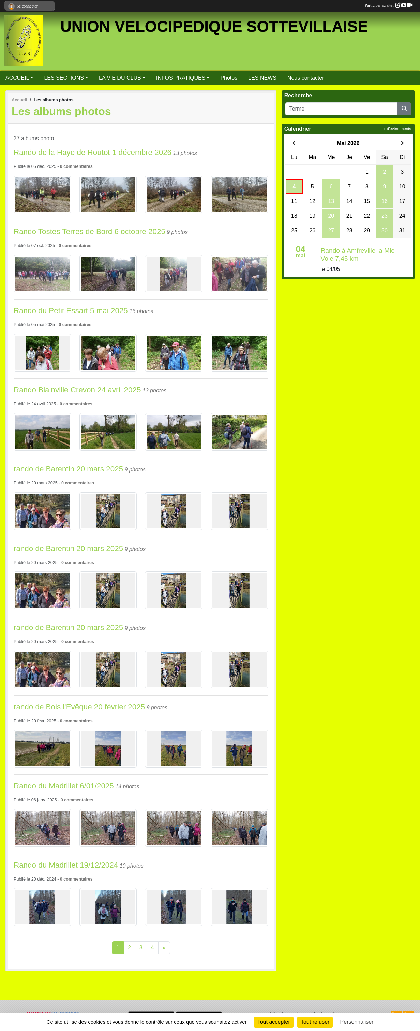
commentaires (77, 166)
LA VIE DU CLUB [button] (120, 78)
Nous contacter (305, 78)
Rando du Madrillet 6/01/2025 (64, 786)
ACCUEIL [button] (17, 78)
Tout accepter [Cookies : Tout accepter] (273, 1022)
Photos (228, 78)
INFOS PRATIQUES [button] (181, 78)
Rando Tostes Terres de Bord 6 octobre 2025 (89, 231)
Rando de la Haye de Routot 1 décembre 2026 (92, 152)
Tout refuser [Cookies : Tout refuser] (315, 1022)
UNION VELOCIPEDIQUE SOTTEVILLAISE (214, 26)
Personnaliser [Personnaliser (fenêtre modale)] (357, 1022)
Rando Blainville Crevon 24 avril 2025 (77, 390)
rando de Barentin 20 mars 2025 (68, 469)
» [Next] (164, 947)
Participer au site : (388, 5)
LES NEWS (262, 78)
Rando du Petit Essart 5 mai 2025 (71, 310)
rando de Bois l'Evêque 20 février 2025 (79, 706)
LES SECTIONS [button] (64, 78)
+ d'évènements (397, 129)
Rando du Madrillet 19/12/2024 (66, 865)
